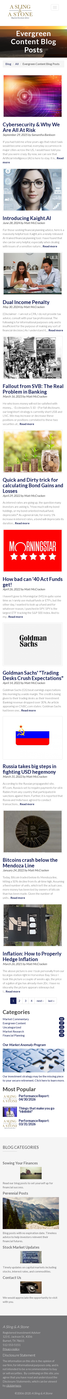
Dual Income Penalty (26, 302)
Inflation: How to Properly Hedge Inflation (32, 956)
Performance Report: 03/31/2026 (34, 1122)
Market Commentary (16, 1019)
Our (24, 1045)
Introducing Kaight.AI (27, 218)
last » (51, 1000)
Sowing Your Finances (20, 1163)
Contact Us (12, 1277)
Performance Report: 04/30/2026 (34, 1097)
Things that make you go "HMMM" (36, 1110)
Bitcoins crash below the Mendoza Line (30, 862)
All (17, 64)
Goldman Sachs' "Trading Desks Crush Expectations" (33, 675)
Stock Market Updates (21, 1247)
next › (40, 1000)
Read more (50, 246)
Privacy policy (11, 1349)
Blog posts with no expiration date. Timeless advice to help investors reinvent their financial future (30, 1237)
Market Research (13, 1031)
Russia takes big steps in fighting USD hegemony (29, 769)
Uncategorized (12, 1027)
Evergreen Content (14, 1023)
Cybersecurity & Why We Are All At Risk (31, 127)
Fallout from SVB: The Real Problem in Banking (33, 389)
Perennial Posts (15, 1193)
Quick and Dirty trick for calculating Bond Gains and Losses (33, 485)
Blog (8, 64)
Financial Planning (14, 1035)
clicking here (13, 1385)
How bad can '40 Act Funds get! (33, 582)
